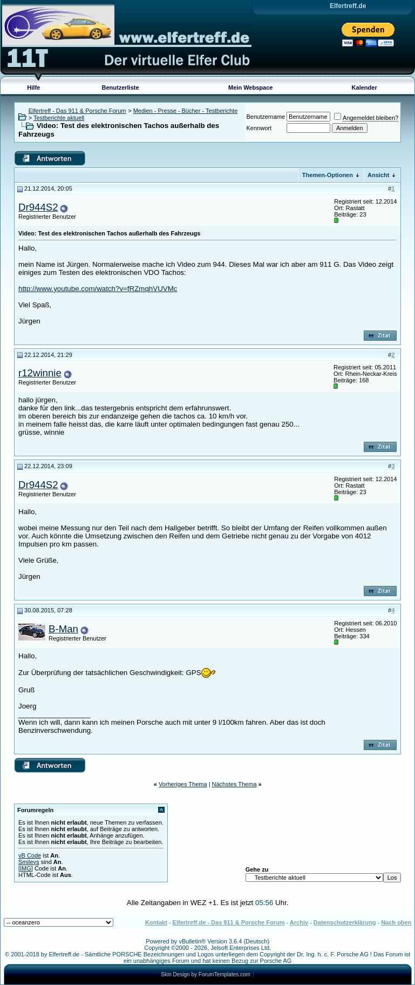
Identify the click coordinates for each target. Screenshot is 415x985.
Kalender (364, 87)
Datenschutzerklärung (345, 922)
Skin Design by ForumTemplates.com (205, 974)
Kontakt (156, 922)
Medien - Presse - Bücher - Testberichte (185, 110)
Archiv (299, 922)
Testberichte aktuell (58, 117)
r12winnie (40, 373)
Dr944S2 (38, 207)
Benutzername (266, 116)
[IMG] (25, 868)
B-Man (63, 629)
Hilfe (33, 87)
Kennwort (259, 128)
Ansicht (378, 175)
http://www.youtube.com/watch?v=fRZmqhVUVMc (97, 289)
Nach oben (396, 922)
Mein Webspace (250, 87)
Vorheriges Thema (183, 784)
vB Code (29, 855)
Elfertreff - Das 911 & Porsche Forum (77, 110)
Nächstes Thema (234, 784)
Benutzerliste (120, 87)
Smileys (28, 862)
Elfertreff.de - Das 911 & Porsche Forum (229, 922)
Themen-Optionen (327, 175)
